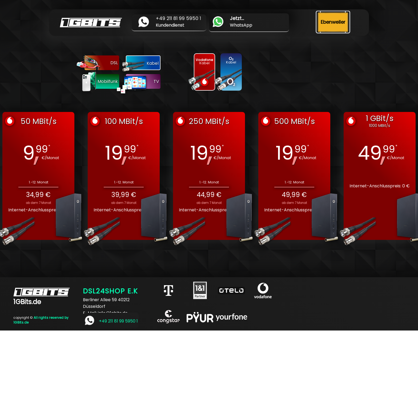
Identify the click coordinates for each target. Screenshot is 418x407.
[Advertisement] (160, 368)
